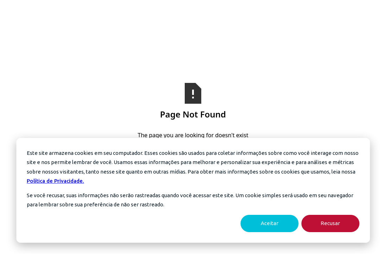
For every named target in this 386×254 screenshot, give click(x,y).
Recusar (330, 223)
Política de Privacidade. (55, 181)
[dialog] (193, 190)
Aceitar (269, 223)
